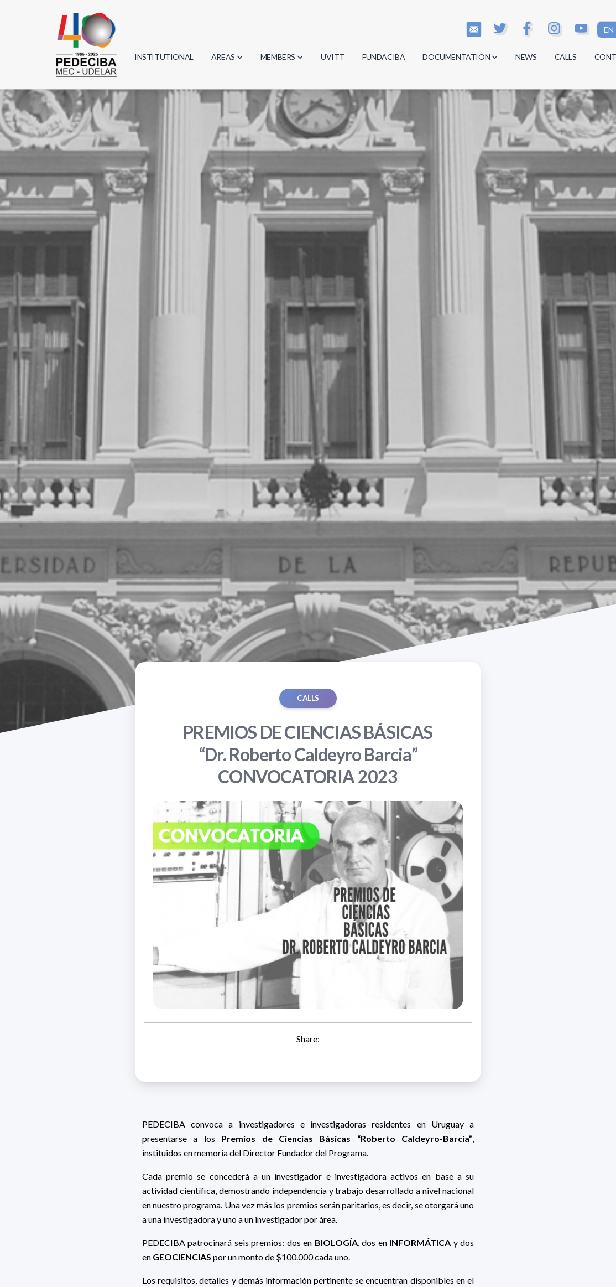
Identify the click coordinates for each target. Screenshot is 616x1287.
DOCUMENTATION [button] (460, 56)
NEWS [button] (525, 56)
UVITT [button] (332, 56)
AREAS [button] (227, 56)
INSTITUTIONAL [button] (164, 56)
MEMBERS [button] (281, 56)
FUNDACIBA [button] (383, 56)
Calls (308, 698)
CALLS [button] (566, 56)
